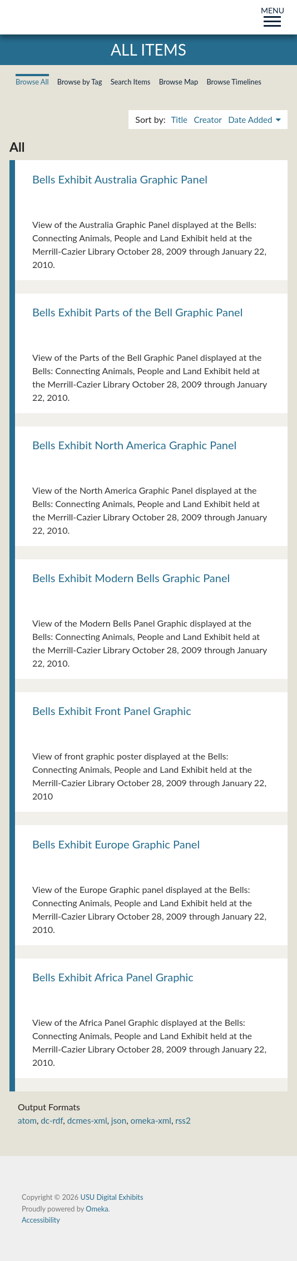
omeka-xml (151, 1120)
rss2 (182, 1120)
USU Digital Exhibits (111, 1197)
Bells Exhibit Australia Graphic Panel (119, 179)
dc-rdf (52, 1120)
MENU (272, 14)
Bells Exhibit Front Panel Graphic (111, 710)
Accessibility (41, 1219)
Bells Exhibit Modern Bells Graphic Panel (131, 577)
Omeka (97, 1208)
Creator (207, 120)
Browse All (32, 81)
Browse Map (179, 81)
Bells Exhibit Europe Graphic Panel (116, 844)
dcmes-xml (87, 1120)
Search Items (131, 81)
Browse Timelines (233, 81)
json (118, 1120)
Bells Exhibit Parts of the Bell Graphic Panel (137, 312)
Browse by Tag (79, 81)
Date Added (251, 120)
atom (27, 1120)
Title (179, 120)
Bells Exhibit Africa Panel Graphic (113, 977)
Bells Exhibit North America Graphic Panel (134, 444)
